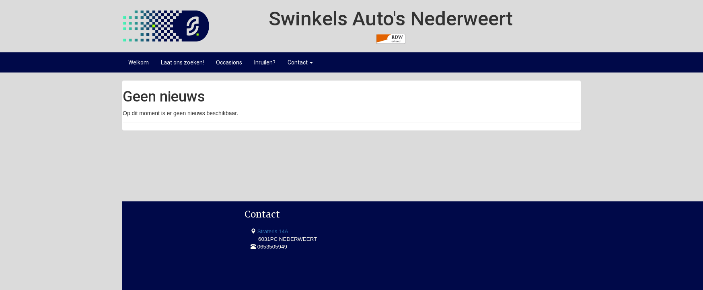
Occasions (229, 62)
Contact (300, 62)
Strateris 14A (156, 176)
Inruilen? (264, 62)
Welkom (138, 62)
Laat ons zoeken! (182, 62)
